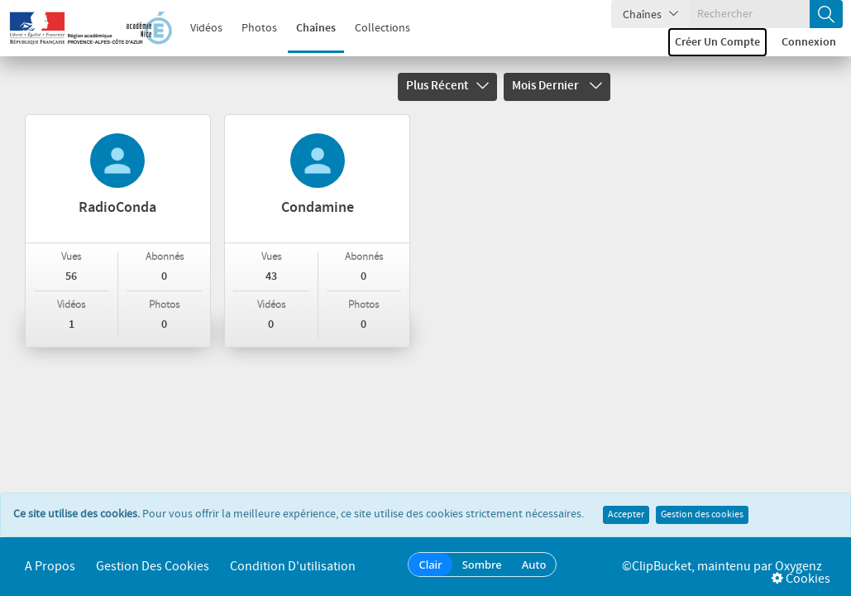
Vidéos (206, 28)
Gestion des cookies (702, 515)
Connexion (809, 42)
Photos (259, 28)
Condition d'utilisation (293, 566)
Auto (534, 564)
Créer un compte (717, 42)
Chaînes (316, 28)
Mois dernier (557, 86)
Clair (430, 564)
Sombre (482, 564)
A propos (50, 566)
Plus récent (447, 86)
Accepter (626, 515)
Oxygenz (798, 566)
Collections (382, 28)
